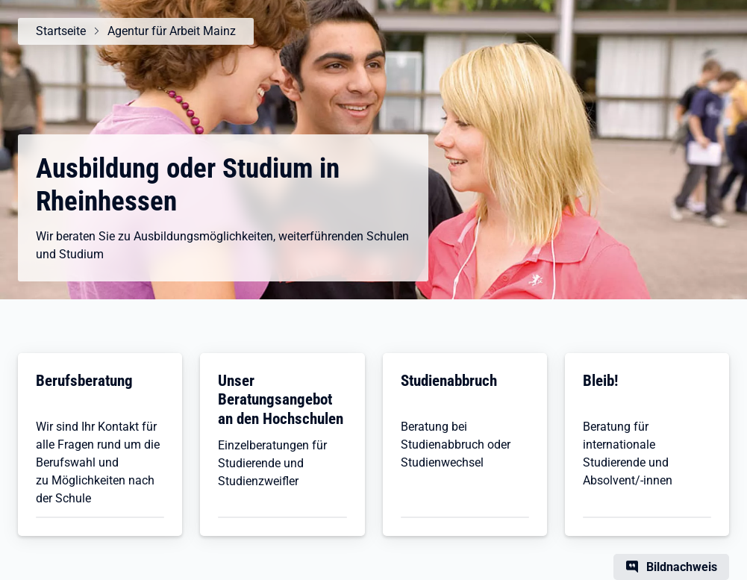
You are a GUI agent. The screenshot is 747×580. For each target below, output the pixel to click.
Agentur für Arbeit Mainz (171, 31)
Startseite (61, 31)
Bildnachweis (681, 567)
